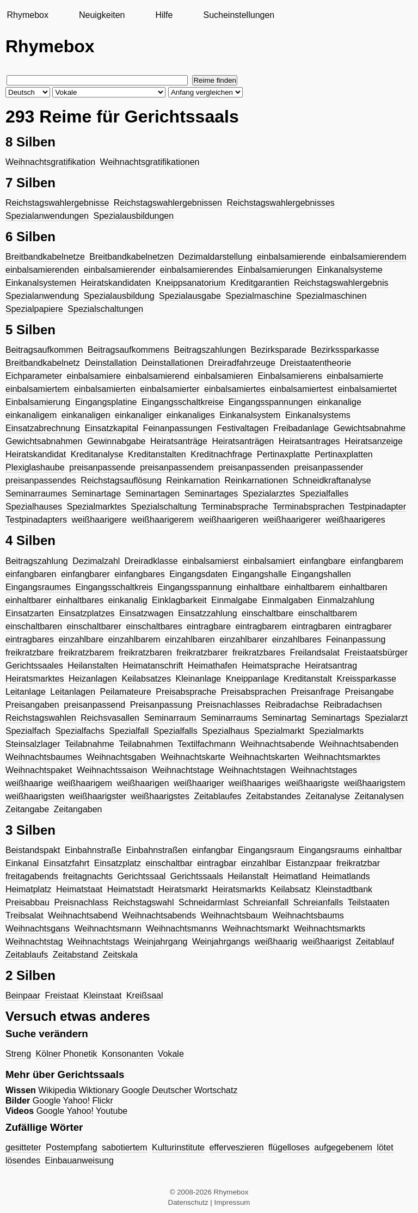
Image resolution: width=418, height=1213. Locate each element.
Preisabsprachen (253, 691)
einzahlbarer (243, 639)
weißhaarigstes (160, 796)
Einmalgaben (287, 600)
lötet (385, 1147)
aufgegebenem (343, 1147)
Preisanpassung (161, 704)
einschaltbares (154, 626)
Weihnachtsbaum (234, 915)
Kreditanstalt (308, 678)
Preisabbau (27, 902)
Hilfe (164, 15)
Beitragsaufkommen (44, 349)
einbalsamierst (210, 561)
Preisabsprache (186, 691)
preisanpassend (94, 704)
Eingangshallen (321, 574)
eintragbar (216, 863)
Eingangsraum (266, 850)
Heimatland (295, 876)
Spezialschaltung (163, 506)
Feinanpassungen (177, 428)
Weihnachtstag (34, 941)
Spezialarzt (386, 717)
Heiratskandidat (35, 454)
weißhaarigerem (162, 519)
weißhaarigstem (374, 783)
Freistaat (62, 995)
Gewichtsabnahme (370, 428)
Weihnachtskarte (193, 757)
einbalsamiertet (367, 389)
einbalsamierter (169, 389)
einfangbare (322, 561)
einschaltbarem (328, 613)
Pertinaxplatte (283, 454)
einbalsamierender (120, 269)
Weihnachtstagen (252, 770)
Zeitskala (120, 954)
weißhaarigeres (355, 519)
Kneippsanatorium (191, 282)
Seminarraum (170, 717)
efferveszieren (236, 1147)
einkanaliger (138, 415)
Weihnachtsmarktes (342, 757)
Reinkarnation (193, 480)
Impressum (232, 1202)
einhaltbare (258, 587)
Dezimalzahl (96, 561)
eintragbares (29, 639)
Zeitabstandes (273, 796)
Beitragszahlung (36, 561)
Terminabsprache (234, 506)
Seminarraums (229, 717)
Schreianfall (266, 902)
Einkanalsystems (318, 415)
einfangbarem (376, 561)
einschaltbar (168, 863)
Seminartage (96, 493)
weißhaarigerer (292, 519)
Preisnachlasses (229, 704)
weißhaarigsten (35, 796)
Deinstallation (110, 362)
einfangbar (212, 850)
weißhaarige (29, 783)
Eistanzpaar (309, 863)
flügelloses (289, 1147)
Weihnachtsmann (107, 928)
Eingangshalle (259, 574)
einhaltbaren (363, 587)
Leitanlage (25, 691)
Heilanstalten (92, 665)
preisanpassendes (40, 480)
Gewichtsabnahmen (43, 441)
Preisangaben (32, 704)
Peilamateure (125, 691)
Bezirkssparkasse (345, 349)
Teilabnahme (89, 744)
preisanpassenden (254, 467)
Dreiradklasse (151, 561)
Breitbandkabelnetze (45, 256)
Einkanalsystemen (40, 282)
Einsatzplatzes (86, 613)
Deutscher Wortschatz (194, 1090)
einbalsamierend (157, 376)
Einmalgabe (234, 600)
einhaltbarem (309, 587)
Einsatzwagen (146, 613)
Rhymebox (27, 15)
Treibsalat (24, 915)
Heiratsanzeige (374, 441)
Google (135, 1090)
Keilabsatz (291, 889)
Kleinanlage (199, 678)
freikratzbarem (86, 652)
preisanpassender (328, 467)
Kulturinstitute (178, 1147)
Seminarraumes (36, 493)
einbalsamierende (291, 256)
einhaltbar (383, 850)
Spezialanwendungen (47, 215)
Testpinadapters (36, 519)
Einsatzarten (29, 613)
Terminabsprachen (309, 506)
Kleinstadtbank (343, 889)
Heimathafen (212, 665)
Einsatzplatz (117, 863)
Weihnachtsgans (37, 928)
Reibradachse (292, 704)
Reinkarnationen (256, 480)
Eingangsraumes (38, 587)
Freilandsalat (315, 652)
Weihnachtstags (98, 941)
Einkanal (22, 863)
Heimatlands (346, 876)
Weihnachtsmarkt (255, 928)
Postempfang (71, 1147)
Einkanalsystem (249, 415)
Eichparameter (33, 376)
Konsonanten (127, 1053)
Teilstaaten (369, 902)
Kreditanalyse (97, 454)
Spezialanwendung (42, 296)
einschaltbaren (33, 626)
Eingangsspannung (194, 587)
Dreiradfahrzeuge (241, 362)
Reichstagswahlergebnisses (280, 202)
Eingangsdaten (198, 574)
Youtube (111, 1111)
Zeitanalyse (327, 796)
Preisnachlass (81, 902)
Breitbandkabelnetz (42, 362)
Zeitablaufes (217, 796)
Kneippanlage (252, 678)
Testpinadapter (377, 506)
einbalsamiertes (234, 389)
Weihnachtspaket (38, 770)
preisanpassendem (176, 467)
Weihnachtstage (183, 770)
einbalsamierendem (368, 256)
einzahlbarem (134, 639)
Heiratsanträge (178, 441)
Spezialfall (129, 731)
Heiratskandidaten (116, 282)
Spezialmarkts (336, 731)
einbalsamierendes (196, 269)
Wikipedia (57, 1090)
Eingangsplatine (106, 402)
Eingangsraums (329, 850)
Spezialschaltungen (105, 309)
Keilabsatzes (146, 678)
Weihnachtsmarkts (329, 928)
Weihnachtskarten (264, 757)
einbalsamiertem (37, 389)
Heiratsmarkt (183, 889)
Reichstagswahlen (40, 717)
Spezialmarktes (96, 506)
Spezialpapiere (34, 309)
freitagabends (31, 876)
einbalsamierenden (42, 269)
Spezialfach (28, 731)
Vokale (171, 1053)
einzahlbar (261, 863)
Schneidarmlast (208, 902)
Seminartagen (153, 493)
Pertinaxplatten (344, 454)
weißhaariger (199, 783)
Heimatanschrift (152, 665)
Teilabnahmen (146, 744)
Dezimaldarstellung (216, 256)
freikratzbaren (145, 652)
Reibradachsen (352, 704)
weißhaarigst (327, 941)
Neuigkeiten (102, 15)
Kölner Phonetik (66, 1053)
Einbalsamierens (289, 376)
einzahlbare (80, 639)
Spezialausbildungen (133, 215)
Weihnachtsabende (277, 744)
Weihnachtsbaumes (43, 757)
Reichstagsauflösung (121, 480)
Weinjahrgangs (221, 941)
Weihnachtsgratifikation (50, 162)
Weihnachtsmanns (181, 928)
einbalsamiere (94, 376)
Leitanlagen (72, 691)
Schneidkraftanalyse (332, 480)
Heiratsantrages (309, 441)
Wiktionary (98, 1090)
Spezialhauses (33, 506)
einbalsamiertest (302, 389)
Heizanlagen (93, 678)
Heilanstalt (248, 876)
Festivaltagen (242, 428)
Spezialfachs (79, 731)
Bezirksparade (278, 349)
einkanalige (339, 402)
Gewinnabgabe (116, 441)
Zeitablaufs (26, 954)
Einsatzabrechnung (42, 428)
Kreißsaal (144, 995)
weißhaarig (276, 941)
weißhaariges (254, 783)
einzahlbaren (190, 639)
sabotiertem (124, 1147)
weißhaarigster (97, 796)
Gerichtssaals (196, 876)
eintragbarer (368, 626)
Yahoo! (76, 1100)
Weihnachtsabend (83, 915)
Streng (18, 1053)
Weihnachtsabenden (359, 744)
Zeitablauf (375, 941)
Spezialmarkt (279, 731)
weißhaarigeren (228, 519)
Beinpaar (22, 995)
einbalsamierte (355, 376)
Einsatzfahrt (66, 863)
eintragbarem (261, 626)
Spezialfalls (175, 731)
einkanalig (127, 600)
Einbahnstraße (93, 850)
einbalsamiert (269, 561)
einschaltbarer (94, 626)
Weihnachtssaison (112, 770)
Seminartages (211, 493)
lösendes (22, 1160)
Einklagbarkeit (179, 600)
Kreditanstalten (157, 454)
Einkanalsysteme (350, 269)
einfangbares (139, 574)
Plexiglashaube (35, 467)
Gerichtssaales (34, 665)
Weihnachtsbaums (307, 915)
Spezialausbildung (119, 296)
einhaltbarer (28, 600)
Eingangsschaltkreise (183, 402)
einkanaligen (86, 415)
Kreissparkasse (366, 678)
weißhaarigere (98, 519)
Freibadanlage (301, 428)
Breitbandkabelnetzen (131, 256)
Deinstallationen (173, 362)
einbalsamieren (223, 376)
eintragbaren (315, 626)
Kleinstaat (102, 995)
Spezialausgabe (190, 296)
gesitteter (23, 1147)
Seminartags (335, 717)
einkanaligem (31, 415)
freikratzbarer (202, 652)
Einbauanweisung (79, 1160)
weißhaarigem (85, 783)
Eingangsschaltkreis (114, 587)
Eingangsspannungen (271, 402)
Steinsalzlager (32, 744)
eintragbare (209, 626)
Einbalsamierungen (275, 269)
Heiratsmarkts (239, 889)
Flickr (103, 1100)
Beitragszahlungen (210, 349)
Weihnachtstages (324, 770)
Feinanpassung (355, 639)
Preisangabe (369, 691)
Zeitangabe (27, 809)
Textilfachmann (206, 744)
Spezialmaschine (258, 296)
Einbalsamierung (37, 402)
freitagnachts (88, 876)
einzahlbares (297, 639)
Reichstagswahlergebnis (341, 282)
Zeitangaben (78, 809)
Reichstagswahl (143, 902)
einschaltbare (267, 613)
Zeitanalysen (379, 796)
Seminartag (284, 717)
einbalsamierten (105, 389)
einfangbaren (30, 574)
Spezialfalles (323, 493)
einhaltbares (79, 600)
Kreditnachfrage (221, 454)
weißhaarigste (312, 783)
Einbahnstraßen (156, 850)
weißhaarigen (143, 783)
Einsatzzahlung (207, 613)
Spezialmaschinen (331, 296)
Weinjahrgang (160, 941)
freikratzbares (258, 652)
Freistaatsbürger (376, 652)
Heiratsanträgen (243, 441)
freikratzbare (29, 652)
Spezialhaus (225, 731)
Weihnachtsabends (159, 915)
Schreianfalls (318, 902)
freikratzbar (358, 863)
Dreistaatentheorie (315, 362)
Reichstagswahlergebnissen (168, 202)
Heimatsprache (271, 665)
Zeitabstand (76, 954)
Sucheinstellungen (238, 15)
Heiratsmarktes (34, 678)
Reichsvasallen (110, 717)
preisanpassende (102, 467)
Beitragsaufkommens (128, 349)
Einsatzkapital (111, 428)
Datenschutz (188, 1202)
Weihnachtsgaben (121, 757)
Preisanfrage (315, 691)
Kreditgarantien (260, 282)
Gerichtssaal (141, 876)
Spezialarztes (269, 493)
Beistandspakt (32, 850)
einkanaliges (191, 415)
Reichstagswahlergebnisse (57, 202)
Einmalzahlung (345, 600)
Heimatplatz (28, 889)
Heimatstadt (130, 889)
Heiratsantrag (331, 665)
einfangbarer (85, 574)
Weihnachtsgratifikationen (150, 162)
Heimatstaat (79, 889)
